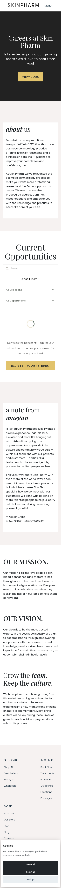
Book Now (46, 767)
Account (9, 813)
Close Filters (31, 279)
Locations (46, 792)
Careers (9, 838)
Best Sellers (11, 773)
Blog (6, 832)
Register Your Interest (30, 365)
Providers (46, 779)
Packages (46, 798)
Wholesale (10, 785)
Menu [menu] (48, 5)
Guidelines (47, 785)
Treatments (47, 773)
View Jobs (30, 76)
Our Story (9, 819)
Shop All (8, 767)
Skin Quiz (9, 779)
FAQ (6, 826)
